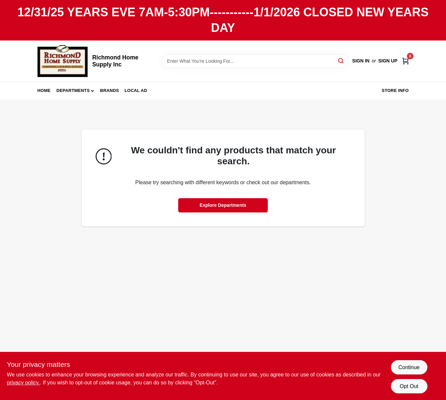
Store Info (395, 90)
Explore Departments (223, 205)
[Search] (341, 60)
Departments (73, 90)
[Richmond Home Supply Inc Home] (62, 61)
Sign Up (388, 60)
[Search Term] (254, 61)
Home (44, 90)
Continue (408, 367)
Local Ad (135, 90)
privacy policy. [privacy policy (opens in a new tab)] (23, 382)
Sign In (360, 60)
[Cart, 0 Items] (405, 60)
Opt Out (409, 386)
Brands (109, 90)
